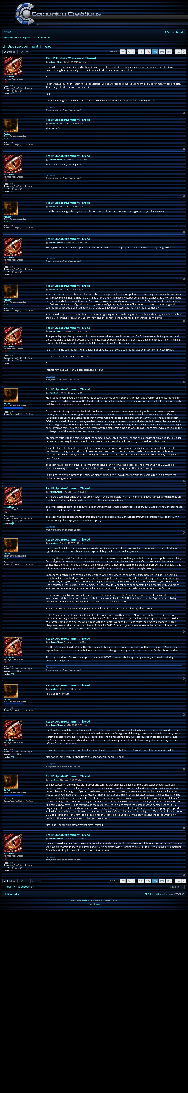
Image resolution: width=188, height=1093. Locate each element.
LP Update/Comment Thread (27, 46)
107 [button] (178, 51)
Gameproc (50, 107)
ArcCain (7, 134)
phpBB (84, 901)
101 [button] (141, 51)
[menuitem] (7, 32)
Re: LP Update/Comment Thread (71, 58)
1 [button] (133, 51)
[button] (123, 51)
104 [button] (162, 51)
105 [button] (169, 51)
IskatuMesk (9, 77)
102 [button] (148, 51)
